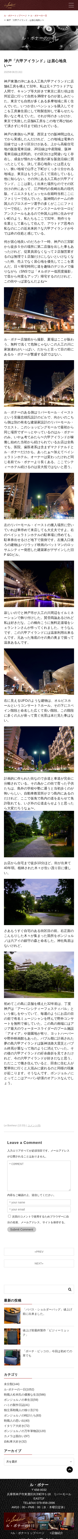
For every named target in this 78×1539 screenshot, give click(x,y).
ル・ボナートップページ (15, 15)
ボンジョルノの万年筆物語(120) (25, 1431)
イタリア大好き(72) (17, 1425)
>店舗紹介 (56, 1533)
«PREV (39, 1251)
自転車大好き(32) (15, 1441)
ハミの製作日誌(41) (17, 1405)
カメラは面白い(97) (17, 1436)
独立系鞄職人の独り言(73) (21, 1410)
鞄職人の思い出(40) (17, 1420)
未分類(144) (12, 1384)
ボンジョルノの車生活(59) (21, 1399)
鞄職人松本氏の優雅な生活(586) (25, 1394)
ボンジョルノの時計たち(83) (22, 1415)
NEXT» (39, 1263)
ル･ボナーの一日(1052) (19, 1389)
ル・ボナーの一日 (38, 15)
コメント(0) (34, 1125)
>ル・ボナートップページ (27, 1533)
